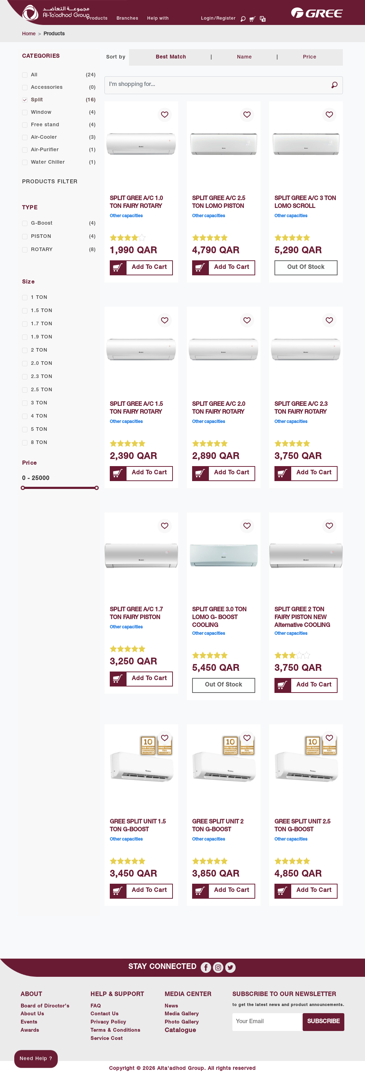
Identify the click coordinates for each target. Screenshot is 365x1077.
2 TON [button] (39, 350)
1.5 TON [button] (41, 310)
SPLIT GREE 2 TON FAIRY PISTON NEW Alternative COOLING (302, 618)
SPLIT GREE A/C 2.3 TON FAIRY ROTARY (301, 408)
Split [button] (63, 100)
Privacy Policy (115, 1022)
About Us (32, 1014)
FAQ (100, 1006)
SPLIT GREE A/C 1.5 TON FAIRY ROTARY (136, 408)
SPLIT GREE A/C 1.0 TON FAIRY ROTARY (136, 203)
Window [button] (63, 113)
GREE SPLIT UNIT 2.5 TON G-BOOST (302, 826)
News (177, 1006)
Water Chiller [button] (63, 163)
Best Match (171, 57)
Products (54, 34)
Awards (30, 1030)
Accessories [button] (63, 88)
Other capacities (126, 216)
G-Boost (63, 224)
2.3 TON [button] (41, 376)
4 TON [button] (39, 416)
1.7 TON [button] (41, 324)
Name (244, 57)
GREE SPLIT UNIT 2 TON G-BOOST (217, 826)
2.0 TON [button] (41, 363)
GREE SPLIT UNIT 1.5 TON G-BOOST (138, 826)
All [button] (63, 75)
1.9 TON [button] (41, 337)
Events (28, 1022)
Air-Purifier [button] (63, 150)
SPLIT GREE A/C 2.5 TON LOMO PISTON (218, 203)
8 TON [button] (39, 442)
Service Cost (112, 1039)
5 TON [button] (39, 429)
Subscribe (325, 1022)
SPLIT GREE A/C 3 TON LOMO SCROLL (305, 203)
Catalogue (184, 1031)
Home (29, 34)
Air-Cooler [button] (63, 138)
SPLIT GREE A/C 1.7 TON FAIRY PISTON (136, 614)
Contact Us (110, 1014)
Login (207, 18)
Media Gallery (189, 1014)
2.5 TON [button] (41, 390)
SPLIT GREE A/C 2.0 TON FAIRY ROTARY (218, 408)
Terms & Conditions (122, 1030)
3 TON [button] (39, 403)
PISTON (63, 237)
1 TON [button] (39, 297)
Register (226, 18)
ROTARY (63, 250)
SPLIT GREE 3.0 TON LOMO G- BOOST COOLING (219, 618)
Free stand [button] (63, 125)
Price (310, 57)
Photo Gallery (189, 1022)
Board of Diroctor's (47, 1006)
